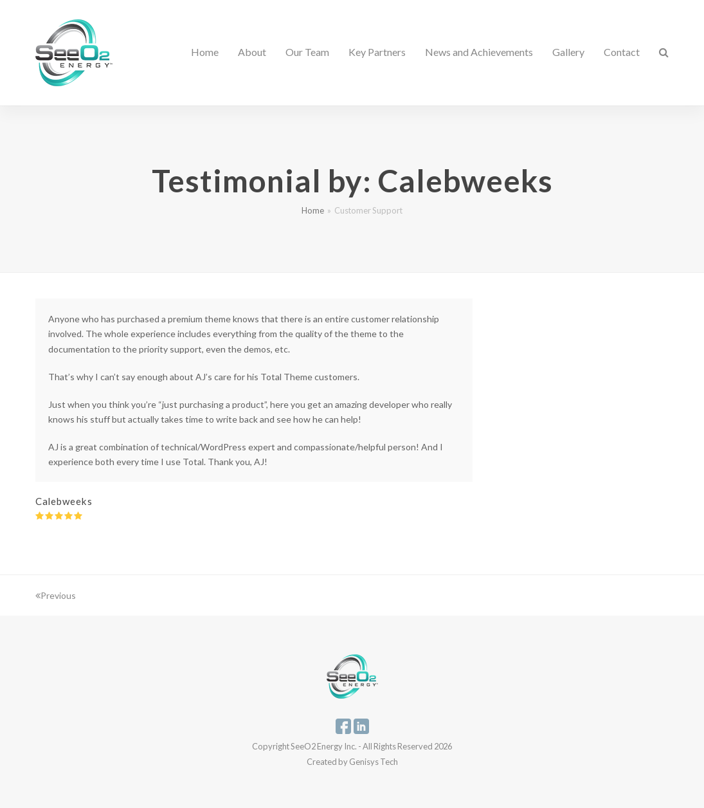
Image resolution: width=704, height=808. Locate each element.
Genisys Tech (373, 762)
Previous (55, 595)
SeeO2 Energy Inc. (324, 746)
